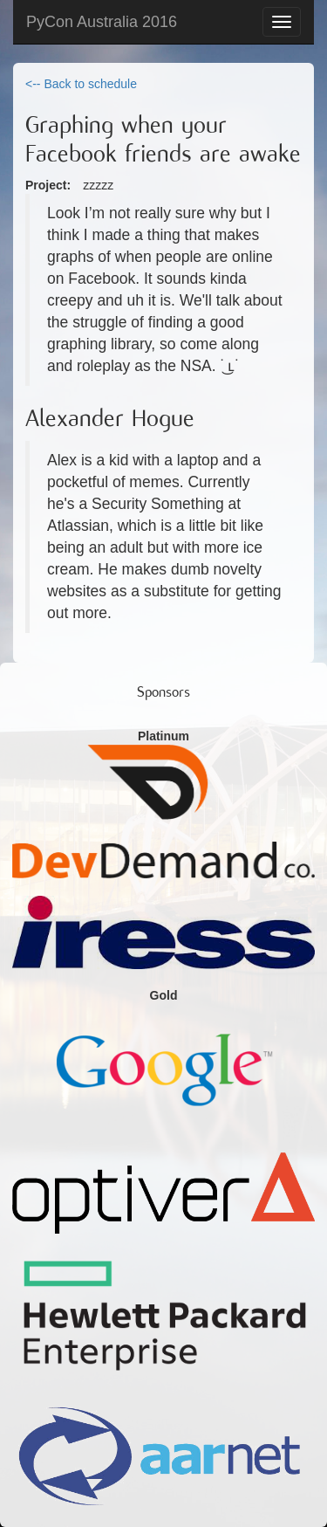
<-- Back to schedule (81, 84)
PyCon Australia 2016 (101, 22)
